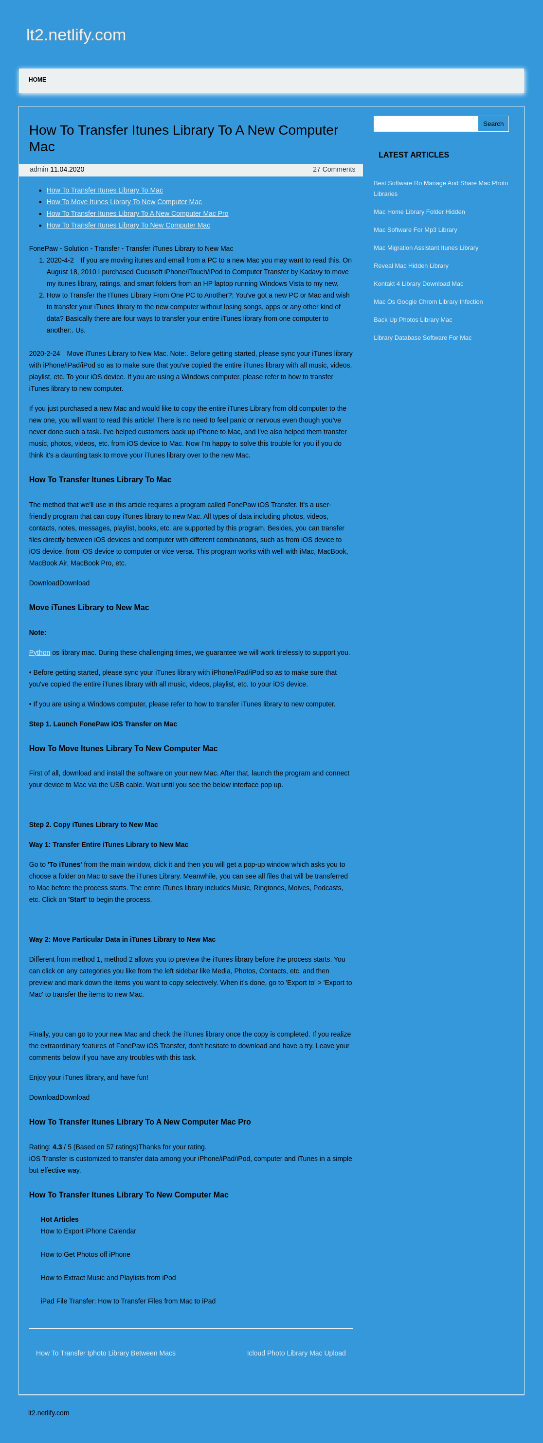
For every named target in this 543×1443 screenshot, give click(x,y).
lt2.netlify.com (76, 34)
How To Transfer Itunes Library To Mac (105, 190)
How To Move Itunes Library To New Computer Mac (124, 202)
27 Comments (334, 169)
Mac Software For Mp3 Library (415, 229)
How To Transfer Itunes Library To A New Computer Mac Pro (138, 213)
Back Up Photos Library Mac (413, 319)
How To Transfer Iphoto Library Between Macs (106, 1353)
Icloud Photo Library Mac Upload (296, 1353)
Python (40, 652)
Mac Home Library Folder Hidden (419, 211)
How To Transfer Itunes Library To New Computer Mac (128, 225)
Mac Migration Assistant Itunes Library (426, 247)
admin (40, 169)
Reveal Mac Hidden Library (411, 265)
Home (37, 79)
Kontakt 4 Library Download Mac (418, 283)
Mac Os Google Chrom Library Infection (428, 301)
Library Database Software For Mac (422, 337)
